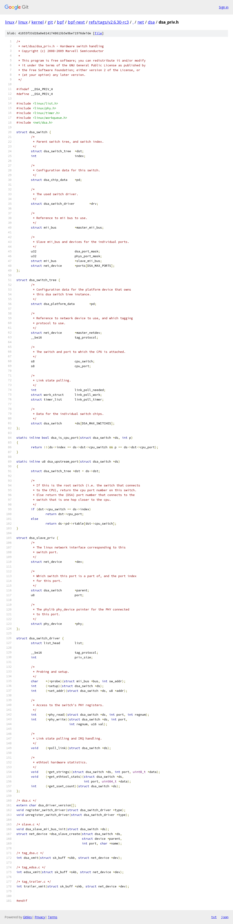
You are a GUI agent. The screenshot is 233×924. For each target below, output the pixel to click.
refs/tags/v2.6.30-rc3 (109, 22)
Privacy (40, 917)
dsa (151, 22)
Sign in (223, 7)
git (50, 22)
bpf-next (76, 22)
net (140, 22)
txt (214, 917)
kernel (37, 22)
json (224, 917)
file (98, 33)
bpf (60, 22)
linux (9, 22)
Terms (52, 917)
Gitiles (27, 917)
